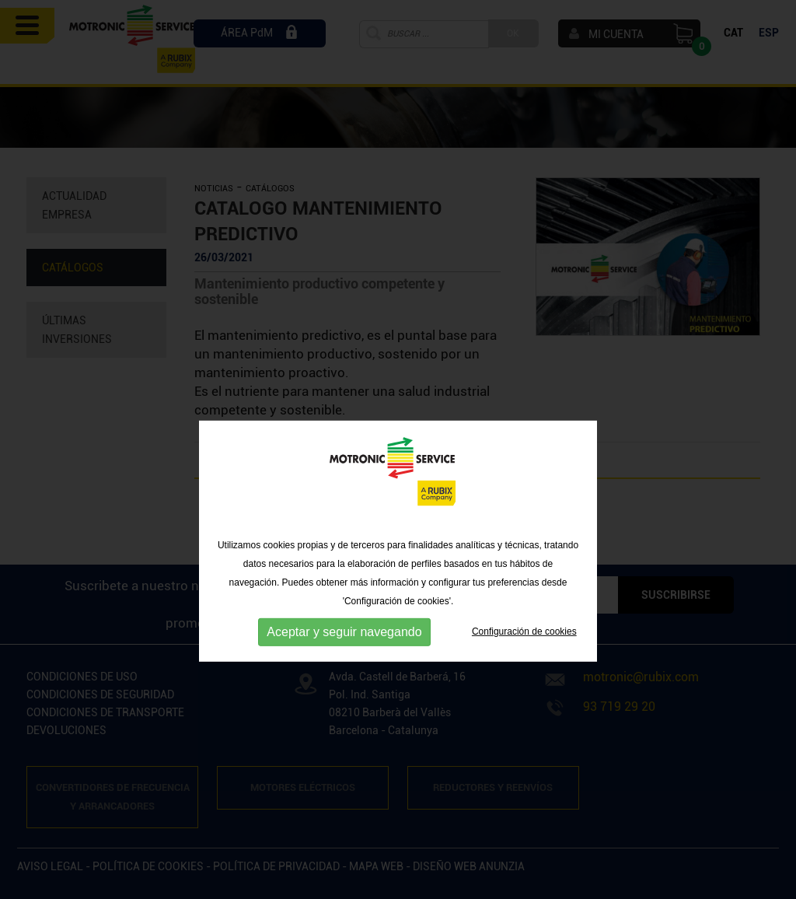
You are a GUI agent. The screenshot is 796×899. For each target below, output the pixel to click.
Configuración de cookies (524, 657)
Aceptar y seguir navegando (344, 656)
